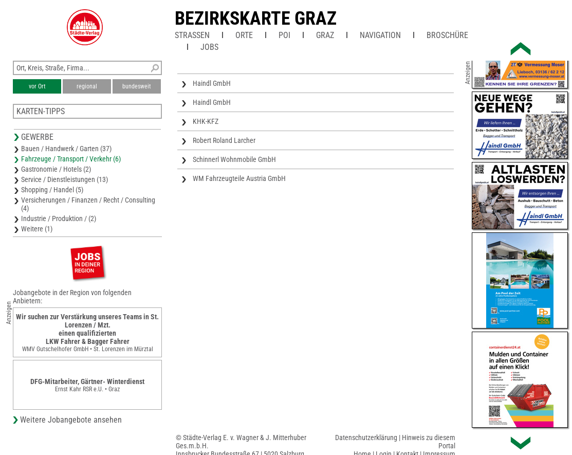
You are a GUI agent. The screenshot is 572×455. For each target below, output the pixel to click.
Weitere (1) (36, 229)
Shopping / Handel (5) (52, 190)
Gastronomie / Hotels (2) (56, 169)
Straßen (192, 35)
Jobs (209, 47)
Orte (244, 35)
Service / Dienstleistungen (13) (64, 179)
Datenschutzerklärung (366, 437)
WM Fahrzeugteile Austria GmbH (239, 178)
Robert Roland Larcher (224, 140)
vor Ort (37, 86)
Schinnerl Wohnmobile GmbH (234, 159)
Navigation (380, 35)
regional (87, 86)
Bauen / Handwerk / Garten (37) (66, 148)
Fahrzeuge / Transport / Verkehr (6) (71, 159)
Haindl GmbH (212, 83)
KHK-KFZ (205, 121)
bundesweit (136, 86)
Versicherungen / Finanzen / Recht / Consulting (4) (88, 204)
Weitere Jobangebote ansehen (71, 420)
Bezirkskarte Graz (256, 18)
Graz (325, 35)
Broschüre (447, 35)
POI (284, 35)
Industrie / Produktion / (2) (58, 218)
